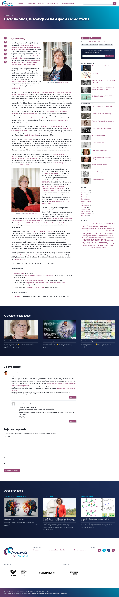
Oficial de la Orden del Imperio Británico (24, 255)
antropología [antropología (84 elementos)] (84, 224)
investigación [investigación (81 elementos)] (111, 237)
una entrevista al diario (42, 231)
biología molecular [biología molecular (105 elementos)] (93, 226)
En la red (83, 197)
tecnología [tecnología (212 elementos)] (94, 248)
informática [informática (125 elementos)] (85, 237)
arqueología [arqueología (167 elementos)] (90, 224)
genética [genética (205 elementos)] (110, 234)
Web (5, 464)
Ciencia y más (85, 191)
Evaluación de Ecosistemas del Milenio (24, 158)
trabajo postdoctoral (36, 118)
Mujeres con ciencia (80, 550)
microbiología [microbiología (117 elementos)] (110, 240)
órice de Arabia (64, 133)
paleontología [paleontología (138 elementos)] (111, 243)
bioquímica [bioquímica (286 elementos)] (102, 226)
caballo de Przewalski (31, 135)
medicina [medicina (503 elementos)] (101, 239)
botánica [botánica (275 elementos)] (111, 226)
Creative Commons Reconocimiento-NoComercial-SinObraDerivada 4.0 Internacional (47, 593)
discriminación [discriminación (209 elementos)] (98, 228)
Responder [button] (72, 397)
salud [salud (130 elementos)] (105, 245)
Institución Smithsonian (58, 120)
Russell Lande (28, 139)
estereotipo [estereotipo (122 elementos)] (102, 231)
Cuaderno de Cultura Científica (15, 496)
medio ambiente (108, 44)
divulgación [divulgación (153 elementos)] (107, 228)
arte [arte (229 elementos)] (96, 224)
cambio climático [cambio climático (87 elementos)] (85, 228)
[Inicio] (7, 3)
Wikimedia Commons (63, 82)
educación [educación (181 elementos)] (85, 231)
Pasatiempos (85, 205)
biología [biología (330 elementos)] (85, 226)
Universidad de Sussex (29, 113)
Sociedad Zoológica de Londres (52, 126)
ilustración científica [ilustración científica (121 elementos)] (107, 235)
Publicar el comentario (11, 470)
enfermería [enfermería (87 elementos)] (92, 231)
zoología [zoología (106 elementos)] (103, 247)
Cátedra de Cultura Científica (56, 550)
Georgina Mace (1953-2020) (35, 287)
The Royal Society (19, 259)
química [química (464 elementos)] (99, 245)
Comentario (7, 436)
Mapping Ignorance (88, 496)
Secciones (36, 550)
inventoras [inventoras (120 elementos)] (106, 237)
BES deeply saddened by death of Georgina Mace (38, 275)
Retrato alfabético (86, 211)
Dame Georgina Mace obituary (34, 280)
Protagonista (85, 209)
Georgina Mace (19, 273)
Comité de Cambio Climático (51, 210)
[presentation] (98, 68)
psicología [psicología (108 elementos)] (92, 245)
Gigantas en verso (86, 201)
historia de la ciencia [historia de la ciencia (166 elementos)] (95, 235)
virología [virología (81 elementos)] (99, 247)
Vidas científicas (8, 15)
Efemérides (84, 193)
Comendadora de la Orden (56, 255)
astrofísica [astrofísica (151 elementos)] (101, 224)
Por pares (84, 207)
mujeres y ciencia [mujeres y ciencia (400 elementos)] (89, 242)
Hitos (82, 203)
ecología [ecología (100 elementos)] (112, 228)
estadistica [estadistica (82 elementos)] (97, 231)
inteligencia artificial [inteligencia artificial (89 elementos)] (98, 237)
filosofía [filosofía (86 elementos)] (94, 233)
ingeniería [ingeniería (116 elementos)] (91, 237)
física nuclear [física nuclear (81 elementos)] (104, 233)
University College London (51, 190)
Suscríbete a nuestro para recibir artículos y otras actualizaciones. (97, 51)
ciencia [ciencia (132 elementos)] (91, 228)
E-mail (6, 458)
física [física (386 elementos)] (98, 233)
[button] (5, 38)
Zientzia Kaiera (48, 496)
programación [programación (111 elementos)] (86, 245)
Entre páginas (85, 199)
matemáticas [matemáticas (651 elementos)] (90, 239)
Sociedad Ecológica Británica (51, 173)
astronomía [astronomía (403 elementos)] (109, 223)
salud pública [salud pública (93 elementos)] (110, 245)
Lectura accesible (18, 38)
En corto (83, 195)
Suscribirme (109, 56)
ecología (101, 44)
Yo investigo (84, 215)
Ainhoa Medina (16, 296)
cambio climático (94, 44)
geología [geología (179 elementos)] (86, 235)
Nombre (6, 452)
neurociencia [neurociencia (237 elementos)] (102, 243)
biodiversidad (85, 44)
